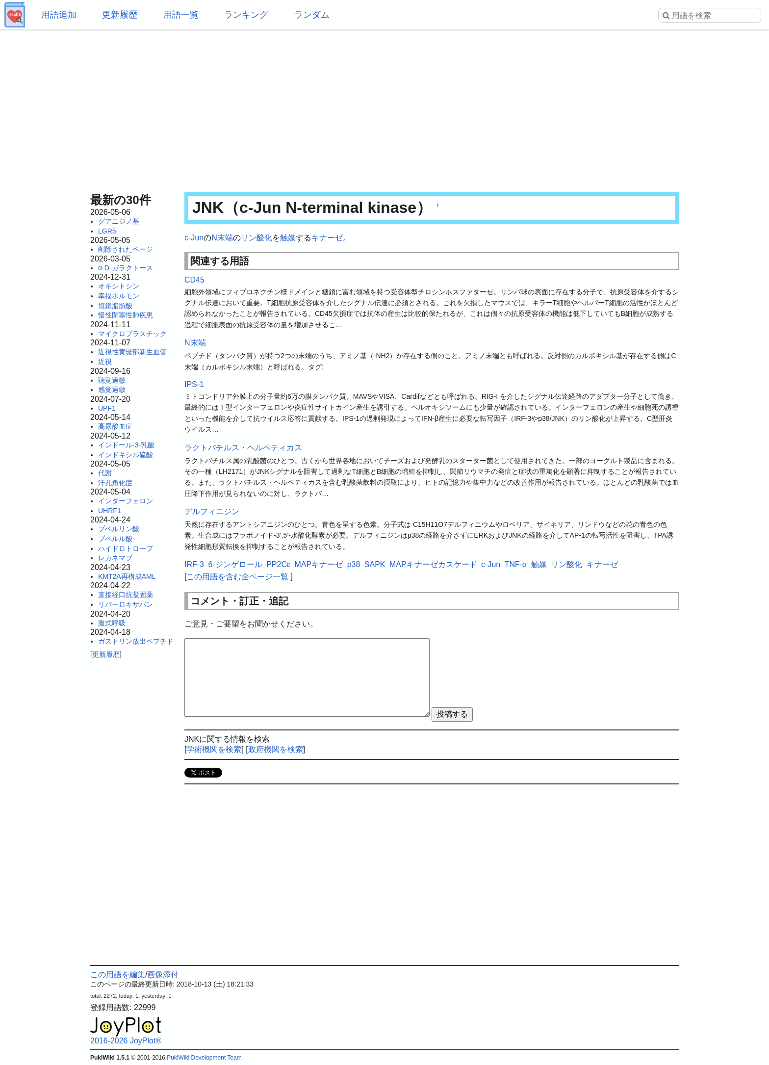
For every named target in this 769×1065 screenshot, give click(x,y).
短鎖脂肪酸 (115, 306)
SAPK (374, 564)
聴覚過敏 (112, 380)
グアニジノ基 (118, 221)
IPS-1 (194, 384)
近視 (105, 361)
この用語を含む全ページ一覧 (237, 576)
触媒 (288, 238)
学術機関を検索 (213, 749)
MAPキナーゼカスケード (433, 564)
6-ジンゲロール (235, 564)
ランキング (246, 15)
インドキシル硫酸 (125, 455)
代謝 (105, 473)
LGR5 (107, 231)
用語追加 (59, 15)
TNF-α (516, 564)
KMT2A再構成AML (126, 576)
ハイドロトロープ (125, 548)
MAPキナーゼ (319, 564)
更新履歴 (119, 15)
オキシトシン (118, 286)
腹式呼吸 (112, 623)
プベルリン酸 (118, 529)
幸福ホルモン (118, 296)
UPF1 (107, 408)
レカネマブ (115, 558)
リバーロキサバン (125, 604)
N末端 (222, 238)
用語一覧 (181, 15)
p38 (353, 564)
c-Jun (194, 238)
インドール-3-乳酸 (126, 445)
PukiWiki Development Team (204, 1057)
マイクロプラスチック (132, 334)
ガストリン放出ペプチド (136, 641)
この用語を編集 (117, 974)
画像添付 (163, 974)
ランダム (312, 15)
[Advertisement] (384, 108)
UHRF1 (109, 511)
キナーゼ (327, 238)
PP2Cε (278, 564)
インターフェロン (125, 501)
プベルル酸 (115, 539)
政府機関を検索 (275, 749)
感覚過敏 (112, 389)
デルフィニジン (211, 511)
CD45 (194, 280)
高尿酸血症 (115, 426)
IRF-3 (194, 564)
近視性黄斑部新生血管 (132, 352)
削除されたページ (125, 249)
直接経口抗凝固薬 (125, 594)
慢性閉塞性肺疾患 (125, 315)
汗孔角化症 (115, 483)
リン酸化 (256, 238)
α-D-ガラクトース (125, 268)
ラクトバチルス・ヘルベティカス (243, 447)
